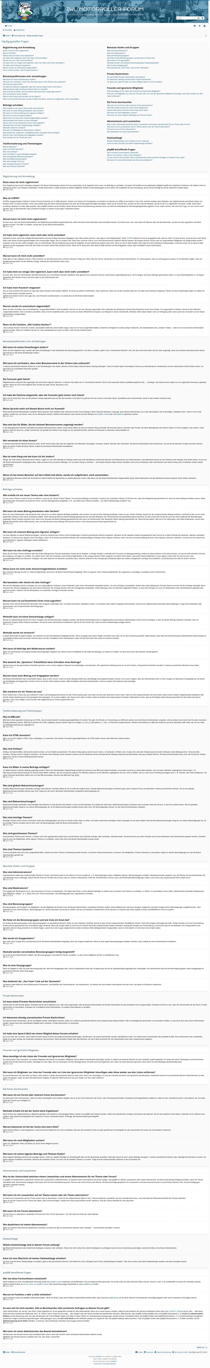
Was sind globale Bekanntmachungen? (18, 157)
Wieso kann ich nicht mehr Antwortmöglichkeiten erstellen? (25, 118)
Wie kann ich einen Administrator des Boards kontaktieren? (130, 160)
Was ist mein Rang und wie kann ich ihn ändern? (22, 96)
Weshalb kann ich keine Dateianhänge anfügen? (21, 125)
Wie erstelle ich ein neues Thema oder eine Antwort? (23, 108)
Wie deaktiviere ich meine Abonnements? (123, 132)
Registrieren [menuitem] (205, 26)
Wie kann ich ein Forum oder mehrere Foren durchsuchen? (130, 105)
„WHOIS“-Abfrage (176, 1311)
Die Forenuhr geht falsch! (12, 84)
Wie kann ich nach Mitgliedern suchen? (122, 113)
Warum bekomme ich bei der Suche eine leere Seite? (127, 110)
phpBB (98, 1356)
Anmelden (8, 30)
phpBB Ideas (113, 1298)
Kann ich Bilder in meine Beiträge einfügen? (20, 154)
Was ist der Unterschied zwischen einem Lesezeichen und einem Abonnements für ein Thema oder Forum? (148, 124)
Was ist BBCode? (9, 147)
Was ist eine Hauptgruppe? (117, 65)
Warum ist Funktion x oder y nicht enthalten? (124, 155)
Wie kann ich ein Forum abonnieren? (121, 129)
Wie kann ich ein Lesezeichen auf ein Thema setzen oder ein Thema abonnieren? (138, 127)
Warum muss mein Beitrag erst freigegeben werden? (23, 135)
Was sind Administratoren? (117, 51)
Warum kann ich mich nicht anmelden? (18, 60)
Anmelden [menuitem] (200, 26)
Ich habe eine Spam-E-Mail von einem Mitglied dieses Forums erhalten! (134, 82)
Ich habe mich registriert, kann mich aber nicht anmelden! (25, 58)
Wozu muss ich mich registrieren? (16, 51)
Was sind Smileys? (10, 152)
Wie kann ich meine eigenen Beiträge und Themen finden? (129, 115)
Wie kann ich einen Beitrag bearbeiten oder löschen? (23, 111)
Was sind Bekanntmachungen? (15, 159)
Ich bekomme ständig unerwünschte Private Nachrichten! (129, 79)
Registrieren (20, 30)
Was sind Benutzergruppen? (118, 56)
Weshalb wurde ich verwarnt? (14, 128)
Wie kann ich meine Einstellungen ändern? (19, 79)
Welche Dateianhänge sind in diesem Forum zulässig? (128, 141)
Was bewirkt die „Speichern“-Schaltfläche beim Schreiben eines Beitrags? (31, 133)
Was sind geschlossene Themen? (16, 164)
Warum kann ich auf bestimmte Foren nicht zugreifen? (24, 123)
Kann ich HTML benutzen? (13, 149)
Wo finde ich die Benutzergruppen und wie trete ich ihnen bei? (131, 58)
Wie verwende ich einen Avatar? (15, 94)
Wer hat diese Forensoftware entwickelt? (122, 153)
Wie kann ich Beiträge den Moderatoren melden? (22, 130)
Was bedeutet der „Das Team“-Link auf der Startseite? (128, 68)
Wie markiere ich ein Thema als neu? (17, 137)
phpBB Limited (103, 414)
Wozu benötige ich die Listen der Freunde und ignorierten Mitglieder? (133, 91)
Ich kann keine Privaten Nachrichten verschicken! (126, 77)
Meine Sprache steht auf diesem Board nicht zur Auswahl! (25, 89)
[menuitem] (195, 26)
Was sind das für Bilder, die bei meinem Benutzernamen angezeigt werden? (32, 92)
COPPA (130, 238)
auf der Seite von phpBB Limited (35, 1284)
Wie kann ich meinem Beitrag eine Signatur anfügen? (23, 113)
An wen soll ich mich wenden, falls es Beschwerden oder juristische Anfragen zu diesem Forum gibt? (146, 157)
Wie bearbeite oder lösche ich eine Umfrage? (20, 120)
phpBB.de (120, 414)
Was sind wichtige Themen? (14, 161)
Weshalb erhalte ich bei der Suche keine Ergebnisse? (127, 108)
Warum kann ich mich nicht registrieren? (18, 56)
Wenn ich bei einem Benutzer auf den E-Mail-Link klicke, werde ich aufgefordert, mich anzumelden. (41, 99)
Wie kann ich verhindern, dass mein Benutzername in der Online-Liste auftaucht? (34, 82)
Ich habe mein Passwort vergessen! (17, 65)
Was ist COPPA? (9, 53)
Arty (100, 1359)
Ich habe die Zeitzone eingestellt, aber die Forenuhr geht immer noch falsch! (32, 87)
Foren (10, 26)
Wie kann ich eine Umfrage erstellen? (17, 115)
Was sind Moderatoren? (116, 53)
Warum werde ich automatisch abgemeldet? (20, 68)
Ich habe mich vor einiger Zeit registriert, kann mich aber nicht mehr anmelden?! (34, 63)
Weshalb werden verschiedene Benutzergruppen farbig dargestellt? (133, 63)
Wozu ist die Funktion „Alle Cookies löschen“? (20, 70)
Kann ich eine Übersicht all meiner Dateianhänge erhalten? (130, 143)
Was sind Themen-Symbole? (14, 166)
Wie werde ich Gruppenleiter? (118, 60)
